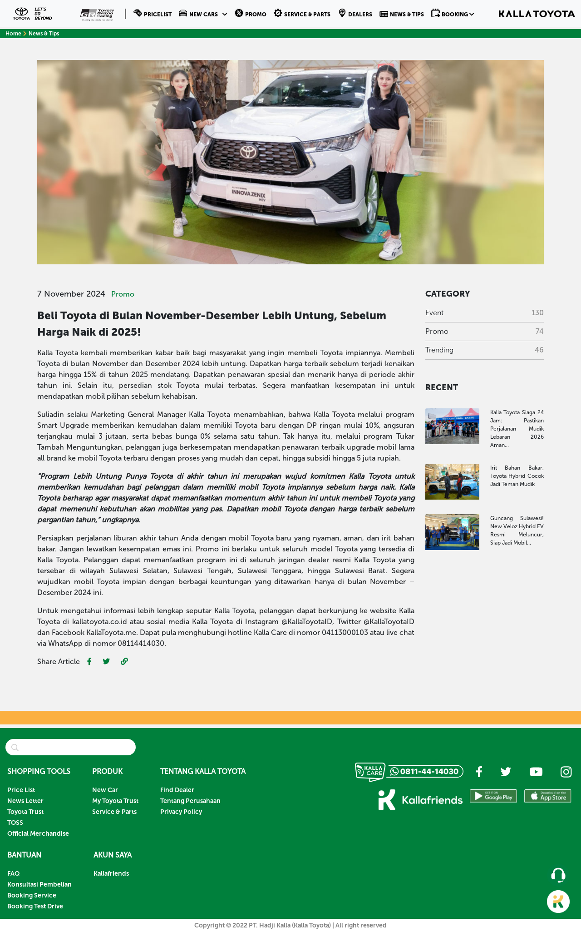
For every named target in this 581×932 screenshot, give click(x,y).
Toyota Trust (25, 812)
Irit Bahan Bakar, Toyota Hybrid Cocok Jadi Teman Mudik (517, 476)
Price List (21, 790)
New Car (105, 790)
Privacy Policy (181, 812)
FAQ (13, 873)
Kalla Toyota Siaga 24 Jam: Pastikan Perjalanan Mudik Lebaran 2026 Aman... (517, 428)
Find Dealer (177, 790)
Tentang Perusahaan (190, 801)
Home (16, 33)
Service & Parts (114, 812)
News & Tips (44, 33)
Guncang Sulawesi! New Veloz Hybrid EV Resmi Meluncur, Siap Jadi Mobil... (517, 530)
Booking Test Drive (35, 906)
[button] (203, 14)
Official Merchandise (38, 834)
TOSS (15, 823)
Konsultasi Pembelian (39, 884)
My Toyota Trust (115, 801)
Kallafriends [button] (111, 873)
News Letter (25, 801)
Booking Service (31, 895)
